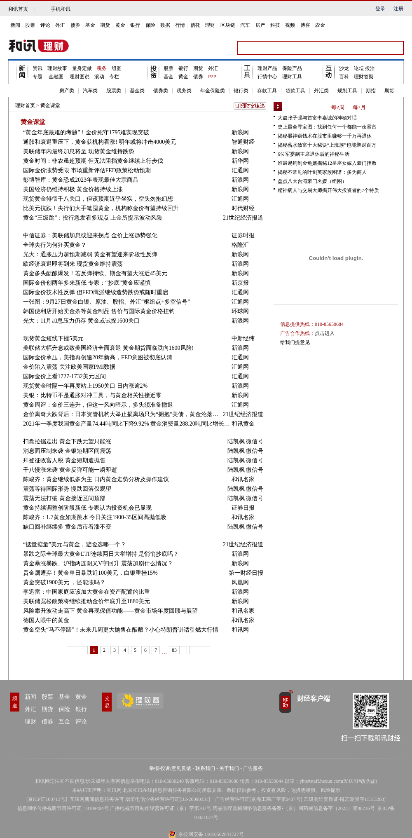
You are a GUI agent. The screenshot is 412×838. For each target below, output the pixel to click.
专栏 (114, 77)
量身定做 (82, 68)
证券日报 (243, 508)
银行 (135, 25)
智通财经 (243, 142)
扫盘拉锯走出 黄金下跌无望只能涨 (67, 441)
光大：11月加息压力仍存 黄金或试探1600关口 (81, 321)
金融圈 (56, 77)
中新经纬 (243, 338)
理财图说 (78, 77)
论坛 (359, 68)
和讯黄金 (243, 424)
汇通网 (240, 170)
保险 (150, 25)
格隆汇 (240, 245)
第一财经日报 (246, 573)
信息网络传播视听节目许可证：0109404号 (63, 808)
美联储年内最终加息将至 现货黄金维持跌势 (78, 151)
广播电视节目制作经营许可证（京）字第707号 (160, 808)
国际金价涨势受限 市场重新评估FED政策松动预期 (87, 170)
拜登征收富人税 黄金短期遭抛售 (64, 460)
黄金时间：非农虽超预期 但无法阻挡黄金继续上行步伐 (93, 161)
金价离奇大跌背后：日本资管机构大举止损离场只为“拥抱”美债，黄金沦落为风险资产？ (123, 414)
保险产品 (292, 68)
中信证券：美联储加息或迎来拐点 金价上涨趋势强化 (90, 235)
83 (174, 650)
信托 (195, 25)
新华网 (240, 161)
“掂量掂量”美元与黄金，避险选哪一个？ (74, 544)
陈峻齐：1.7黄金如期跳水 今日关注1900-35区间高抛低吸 (94, 517)
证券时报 (243, 235)
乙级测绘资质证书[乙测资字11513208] (345, 799)
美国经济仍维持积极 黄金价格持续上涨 (73, 189)
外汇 (60, 25)
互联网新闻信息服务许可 (97, 799)
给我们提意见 (295, 342)
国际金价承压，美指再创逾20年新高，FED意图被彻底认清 (97, 357)
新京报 (240, 283)
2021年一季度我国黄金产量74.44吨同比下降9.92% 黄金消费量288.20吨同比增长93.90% (127, 424)
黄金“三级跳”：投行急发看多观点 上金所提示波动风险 (92, 218)
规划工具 (347, 91)
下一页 (200, 650)
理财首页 (25, 105)
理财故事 (57, 68)
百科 (344, 77)
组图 (117, 68)
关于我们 (229, 768)
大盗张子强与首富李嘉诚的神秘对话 (317, 118)
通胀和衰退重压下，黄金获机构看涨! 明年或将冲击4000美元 (99, 142)
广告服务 (253, 768)
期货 (105, 25)
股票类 (113, 91)
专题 (37, 77)
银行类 (241, 91)
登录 (380, 9)
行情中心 (267, 77)
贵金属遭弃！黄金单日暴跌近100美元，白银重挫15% (90, 573)
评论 (45, 25)
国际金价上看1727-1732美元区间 (64, 376)
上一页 (77, 650)
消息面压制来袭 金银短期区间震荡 (67, 451)
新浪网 (240, 132)
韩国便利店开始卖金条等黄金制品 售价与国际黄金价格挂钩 (99, 311)
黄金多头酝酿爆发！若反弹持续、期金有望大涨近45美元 (95, 273)
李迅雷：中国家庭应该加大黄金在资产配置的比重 (86, 592)
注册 (398, 9)
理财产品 (267, 68)
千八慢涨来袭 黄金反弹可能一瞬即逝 (70, 470)
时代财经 (243, 208)
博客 (305, 25)
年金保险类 (212, 91)
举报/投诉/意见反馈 (170, 768)
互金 (64, 722)
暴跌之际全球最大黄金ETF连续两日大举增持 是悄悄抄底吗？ (101, 554)
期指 (371, 91)
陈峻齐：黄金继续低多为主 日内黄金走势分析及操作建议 (96, 479)
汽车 (245, 25)
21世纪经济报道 (243, 218)
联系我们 (205, 768)
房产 (260, 25)
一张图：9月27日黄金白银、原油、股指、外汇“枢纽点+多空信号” (106, 302)
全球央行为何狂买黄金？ (55, 245)
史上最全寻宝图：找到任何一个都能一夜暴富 (327, 127)
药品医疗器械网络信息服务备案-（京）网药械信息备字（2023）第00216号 (294, 808)
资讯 (37, 68)
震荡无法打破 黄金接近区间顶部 (64, 498)
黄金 (120, 25)
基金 (90, 25)
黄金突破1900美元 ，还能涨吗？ (64, 582)
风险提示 (330, 790)
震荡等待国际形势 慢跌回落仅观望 (67, 489)
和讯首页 (18, 9)
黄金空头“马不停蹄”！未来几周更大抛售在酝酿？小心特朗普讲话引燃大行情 (120, 630)
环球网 (240, 311)
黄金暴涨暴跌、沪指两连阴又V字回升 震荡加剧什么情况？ (98, 563)
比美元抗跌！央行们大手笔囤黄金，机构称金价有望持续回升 (101, 208)
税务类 (184, 91)
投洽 (370, 68)
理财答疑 (364, 77)
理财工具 (292, 77)
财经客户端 (313, 698)
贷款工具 (295, 91)
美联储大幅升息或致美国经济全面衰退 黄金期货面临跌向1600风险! (108, 348)
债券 (75, 25)
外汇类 (321, 91)
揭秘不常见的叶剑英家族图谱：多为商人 (322, 172)
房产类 (66, 91)
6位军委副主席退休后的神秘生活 (313, 154)
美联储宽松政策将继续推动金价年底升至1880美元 (86, 601)
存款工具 (267, 91)
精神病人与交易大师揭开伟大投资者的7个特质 (328, 190)
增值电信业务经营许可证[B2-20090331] (167, 799)
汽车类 (90, 91)
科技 (275, 25)
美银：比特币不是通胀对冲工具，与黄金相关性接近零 (92, 395)
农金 (320, 25)
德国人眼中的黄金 (46, 620)
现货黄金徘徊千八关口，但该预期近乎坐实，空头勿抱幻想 (98, 199)
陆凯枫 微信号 (245, 441)
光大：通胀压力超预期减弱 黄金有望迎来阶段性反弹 (90, 254)
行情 (180, 25)
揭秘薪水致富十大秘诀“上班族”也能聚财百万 (327, 145)
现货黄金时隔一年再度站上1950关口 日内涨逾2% (85, 386)
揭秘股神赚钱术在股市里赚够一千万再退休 (325, 136)
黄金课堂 (50, 105)
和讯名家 (243, 479)
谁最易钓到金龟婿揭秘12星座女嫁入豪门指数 (327, 163)
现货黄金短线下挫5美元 (53, 338)
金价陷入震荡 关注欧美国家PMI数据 (69, 367)
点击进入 (325, 333)
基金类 (137, 91)
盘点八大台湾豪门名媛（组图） (312, 181)
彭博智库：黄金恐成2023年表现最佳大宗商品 (80, 180)
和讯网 (240, 630)
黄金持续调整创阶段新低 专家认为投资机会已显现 (87, 508)
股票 (30, 25)
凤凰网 (240, 582)
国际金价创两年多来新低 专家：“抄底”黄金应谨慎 (87, 283)
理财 (210, 25)
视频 (290, 25)
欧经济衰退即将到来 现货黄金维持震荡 (73, 264)
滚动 (99, 77)
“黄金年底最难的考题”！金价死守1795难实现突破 (86, 132)
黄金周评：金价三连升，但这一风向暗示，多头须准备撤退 (98, 405)
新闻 (15, 25)
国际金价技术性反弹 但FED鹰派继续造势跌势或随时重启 (95, 292)
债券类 (160, 91)
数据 (165, 25)
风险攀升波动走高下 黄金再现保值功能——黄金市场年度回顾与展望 (110, 611)
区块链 (227, 25)
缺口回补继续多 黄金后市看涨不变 (67, 527)
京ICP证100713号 (47, 799)
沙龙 (344, 68)
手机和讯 (60, 9)
